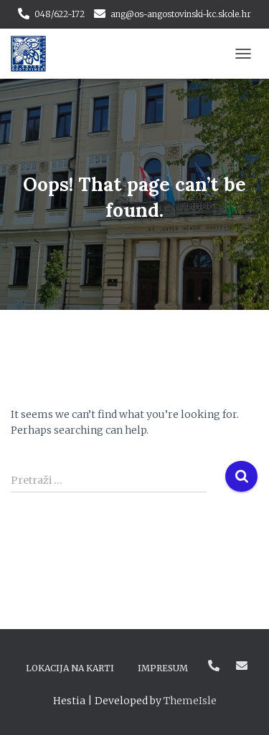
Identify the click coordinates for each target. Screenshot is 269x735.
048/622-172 (59, 14)
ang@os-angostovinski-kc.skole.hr (180, 14)
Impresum (163, 668)
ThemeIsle (190, 700)
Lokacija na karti (70, 668)
